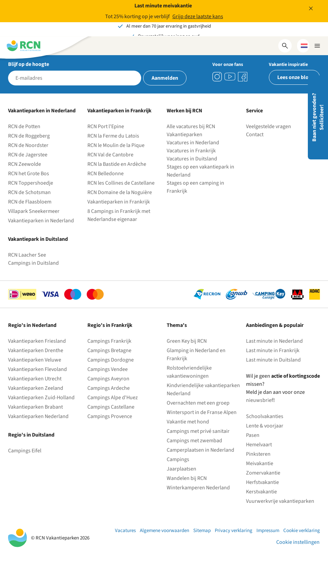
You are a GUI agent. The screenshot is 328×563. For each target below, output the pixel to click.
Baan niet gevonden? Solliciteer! (318, 117)
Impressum (267, 530)
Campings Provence (109, 416)
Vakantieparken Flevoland (37, 369)
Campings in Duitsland (33, 263)
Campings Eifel (24, 450)
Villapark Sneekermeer (33, 211)
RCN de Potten (24, 126)
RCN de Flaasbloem (29, 201)
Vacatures (125, 530)
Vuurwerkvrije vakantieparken (280, 501)
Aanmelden (165, 78)
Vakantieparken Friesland (37, 341)
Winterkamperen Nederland (198, 487)
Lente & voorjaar (264, 425)
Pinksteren (258, 454)
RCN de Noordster (28, 145)
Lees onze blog (294, 77)
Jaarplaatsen (181, 469)
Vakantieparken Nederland (38, 416)
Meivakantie (259, 463)
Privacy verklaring (233, 530)
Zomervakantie (263, 473)
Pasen (252, 435)
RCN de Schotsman (29, 192)
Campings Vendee (107, 369)
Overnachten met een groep (198, 403)
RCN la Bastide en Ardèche (116, 164)
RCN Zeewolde (24, 164)
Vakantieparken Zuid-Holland (41, 397)
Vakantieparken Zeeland (35, 388)
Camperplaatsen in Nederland (200, 450)
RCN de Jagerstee (27, 154)
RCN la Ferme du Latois (113, 136)
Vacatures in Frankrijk (191, 150)
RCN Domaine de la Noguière (119, 192)
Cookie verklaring (301, 530)
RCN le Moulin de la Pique (116, 145)
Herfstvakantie (262, 482)
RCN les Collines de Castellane (121, 183)
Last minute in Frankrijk (272, 350)
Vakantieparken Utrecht (35, 378)
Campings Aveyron (108, 378)
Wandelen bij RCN (187, 478)
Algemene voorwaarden (164, 530)
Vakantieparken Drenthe (35, 350)
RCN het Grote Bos (28, 173)
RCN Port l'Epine (105, 126)
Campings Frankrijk (109, 341)
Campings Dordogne (110, 360)
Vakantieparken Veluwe (34, 360)
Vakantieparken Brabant (35, 407)
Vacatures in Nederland (193, 142)
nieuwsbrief (259, 400)
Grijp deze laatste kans (197, 16)
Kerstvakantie (261, 491)
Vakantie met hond (188, 421)
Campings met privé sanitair (198, 431)
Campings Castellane (110, 407)
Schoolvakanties (264, 416)
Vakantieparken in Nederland (41, 220)
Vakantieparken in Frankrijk (118, 201)
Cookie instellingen (298, 542)
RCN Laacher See (27, 255)
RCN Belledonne (105, 173)
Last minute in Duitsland (273, 360)
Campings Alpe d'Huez (112, 397)
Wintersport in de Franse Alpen (202, 412)
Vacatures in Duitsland (192, 158)
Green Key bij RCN (187, 341)
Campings (178, 459)
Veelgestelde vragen (268, 126)
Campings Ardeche (108, 388)
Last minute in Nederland (274, 341)
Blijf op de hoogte (28, 64)
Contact (254, 134)
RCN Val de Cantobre (110, 154)
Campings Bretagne (109, 350)
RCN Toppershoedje (30, 183)
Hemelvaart (259, 444)
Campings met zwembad (194, 440)
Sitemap (202, 530)
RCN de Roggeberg (29, 136)
